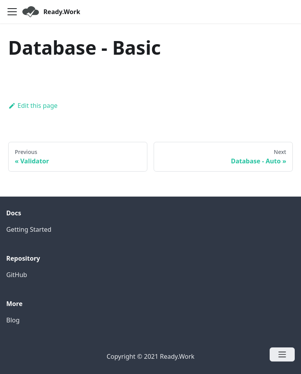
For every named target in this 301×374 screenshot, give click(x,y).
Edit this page (33, 105)
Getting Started (28, 229)
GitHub (16, 274)
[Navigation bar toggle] (12, 12)
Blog (13, 320)
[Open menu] (282, 354)
